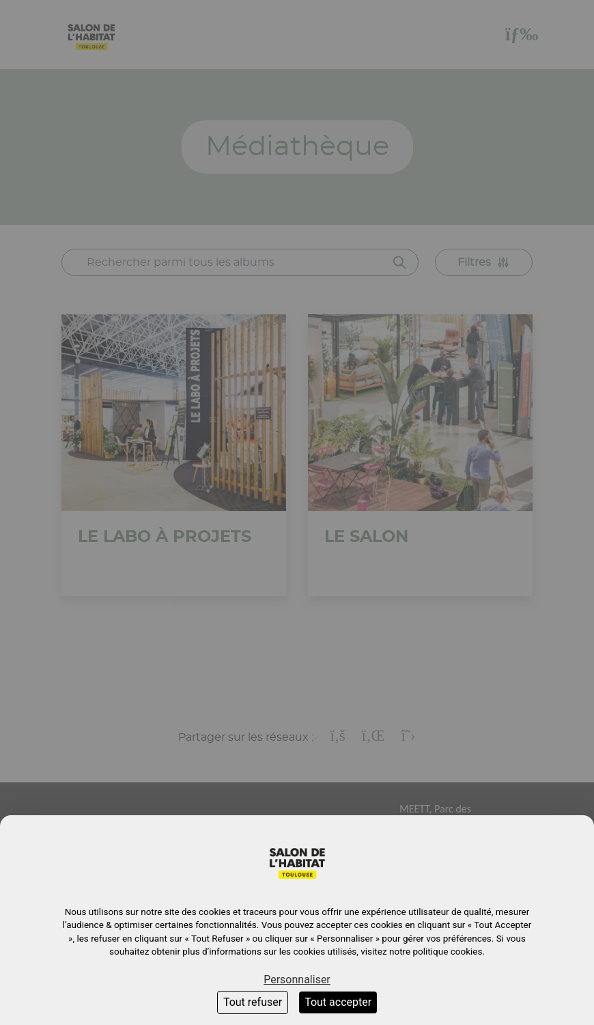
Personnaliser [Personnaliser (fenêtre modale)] (297, 979)
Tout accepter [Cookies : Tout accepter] (338, 1002)
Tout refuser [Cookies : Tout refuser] (252, 1002)
